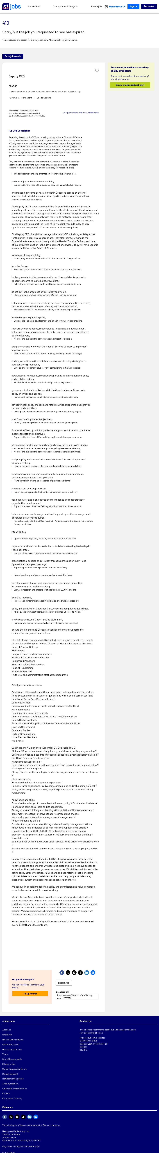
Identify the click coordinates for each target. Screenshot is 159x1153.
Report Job (63, 982)
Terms (5, 1054)
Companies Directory (12, 1098)
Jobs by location (10, 1083)
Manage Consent (10, 1073)
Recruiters (149, 6)
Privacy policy (8, 1064)
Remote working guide (13, 1078)
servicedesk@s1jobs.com (91, 1032)
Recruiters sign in (10, 1044)
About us (6, 1029)
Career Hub (34, 6)
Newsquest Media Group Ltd (15, 1131)
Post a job (96, 6)
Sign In (133, 6)
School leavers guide (12, 1059)
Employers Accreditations (14, 1088)
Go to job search (13, 56)
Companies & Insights (66, 6)
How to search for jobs (12, 1039)
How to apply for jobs (12, 1049)
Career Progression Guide (14, 1069)
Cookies (6, 1093)
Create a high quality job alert (130, 85)
